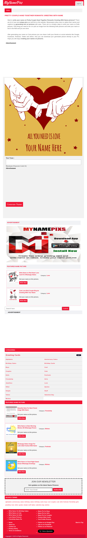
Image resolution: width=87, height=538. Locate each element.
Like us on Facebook (44, 524)
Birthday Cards (50, 363)
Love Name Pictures (15, 517)
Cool (46, 367)
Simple (8, 390)
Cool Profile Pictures (44, 519)
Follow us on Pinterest (45, 526)
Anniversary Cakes (51, 359)
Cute (46, 371)
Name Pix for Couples (45, 515)
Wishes (8, 398)
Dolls (7, 375)
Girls (46, 379)
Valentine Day (49, 394)
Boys (7, 367)
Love (48, 275)
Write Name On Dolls (15, 515)
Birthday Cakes (11, 363)
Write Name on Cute (15, 513)
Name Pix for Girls (44, 513)
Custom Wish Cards (44, 517)
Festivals (48, 375)
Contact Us (12, 526)
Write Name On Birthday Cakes (19, 511)
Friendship (9, 379)
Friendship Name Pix (15, 519)
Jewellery (9, 383)
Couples (8, 371)
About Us (12, 524)
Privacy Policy (13, 528)
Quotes (47, 387)
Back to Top (79, 522)
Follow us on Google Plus (46, 522)
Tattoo (8, 394)
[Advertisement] (44, 61)
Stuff (46, 390)
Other (8, 387)
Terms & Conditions (15, 530)
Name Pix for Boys (44, 511)
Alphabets (9, 359)
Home (8, 10)
